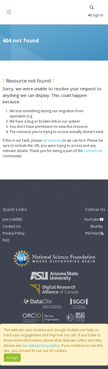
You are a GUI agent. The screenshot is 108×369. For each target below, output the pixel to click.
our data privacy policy (41, 345)
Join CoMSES (12, 219)
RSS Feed (94, 233)
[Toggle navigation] (9, 12)
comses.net (93, 150)
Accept (12, 357)
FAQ (6, 240)
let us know (52, 140)
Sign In (95, 15)
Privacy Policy (13, 233)
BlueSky (97, 226)
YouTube (94, 219)
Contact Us (11, 226)
